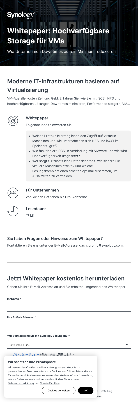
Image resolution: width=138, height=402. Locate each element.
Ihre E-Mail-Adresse (20, 317)
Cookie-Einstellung (101, 390)
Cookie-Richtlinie (49, 383)
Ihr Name (13, 299)
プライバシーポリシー (25, 354)
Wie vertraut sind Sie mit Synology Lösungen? (37, 335)
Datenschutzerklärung (21, 383)
